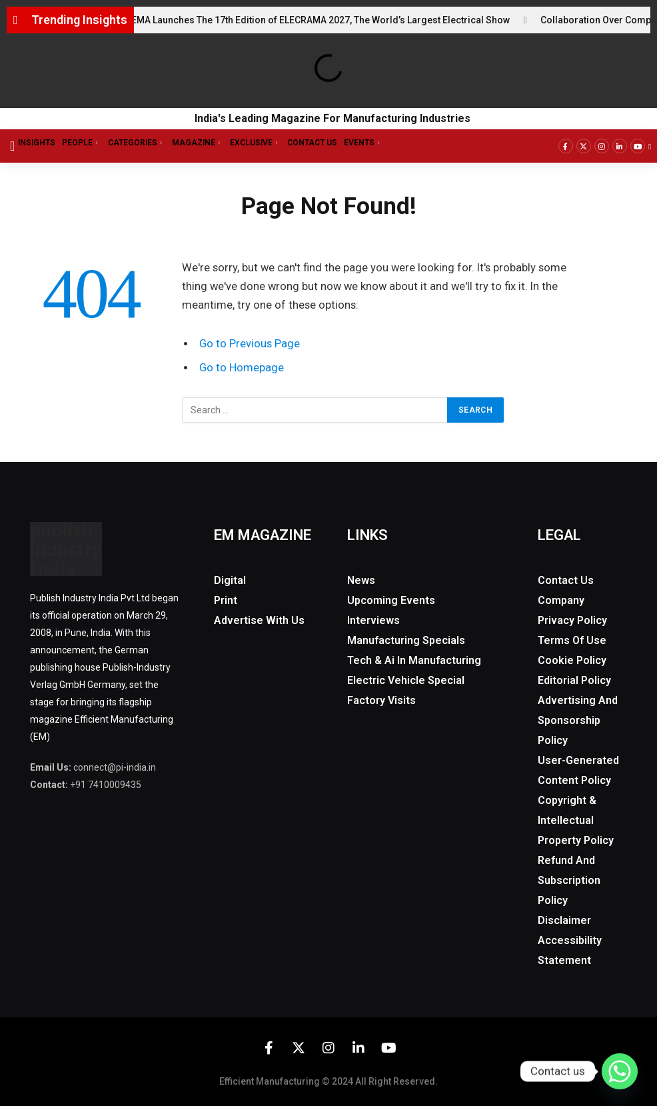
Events (366, 143)
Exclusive (258, 143)
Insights (36, 142)
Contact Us (312, 142)
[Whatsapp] (620, 1071)
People (84, 143)
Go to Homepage (241, 367)
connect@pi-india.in (114, 767)
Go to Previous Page (249, 343)
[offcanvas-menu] (12, 146)
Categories (140, 143)
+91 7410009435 (105, 784)
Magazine (201, 143)
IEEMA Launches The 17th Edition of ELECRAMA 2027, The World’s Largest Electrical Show (324, 20)
